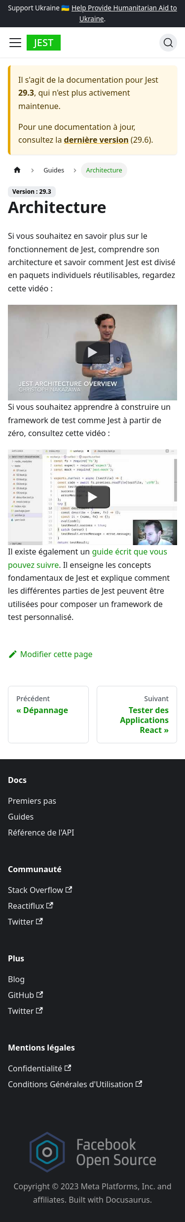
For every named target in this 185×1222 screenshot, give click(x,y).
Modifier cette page (50, 654)
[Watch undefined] (92, 352)
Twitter (25, 921)
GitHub (25, 995)
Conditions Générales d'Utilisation (75, 1084)
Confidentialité (39, 1068)
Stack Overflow (40, 890)
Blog (16, 979)
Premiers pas (32, 800)
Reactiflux (30, 905)
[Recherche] (168, 43)
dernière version (96, 139)
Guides (21, 816)
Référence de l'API (41, 832)
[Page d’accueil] (17, 170)
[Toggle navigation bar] (15, 42)
